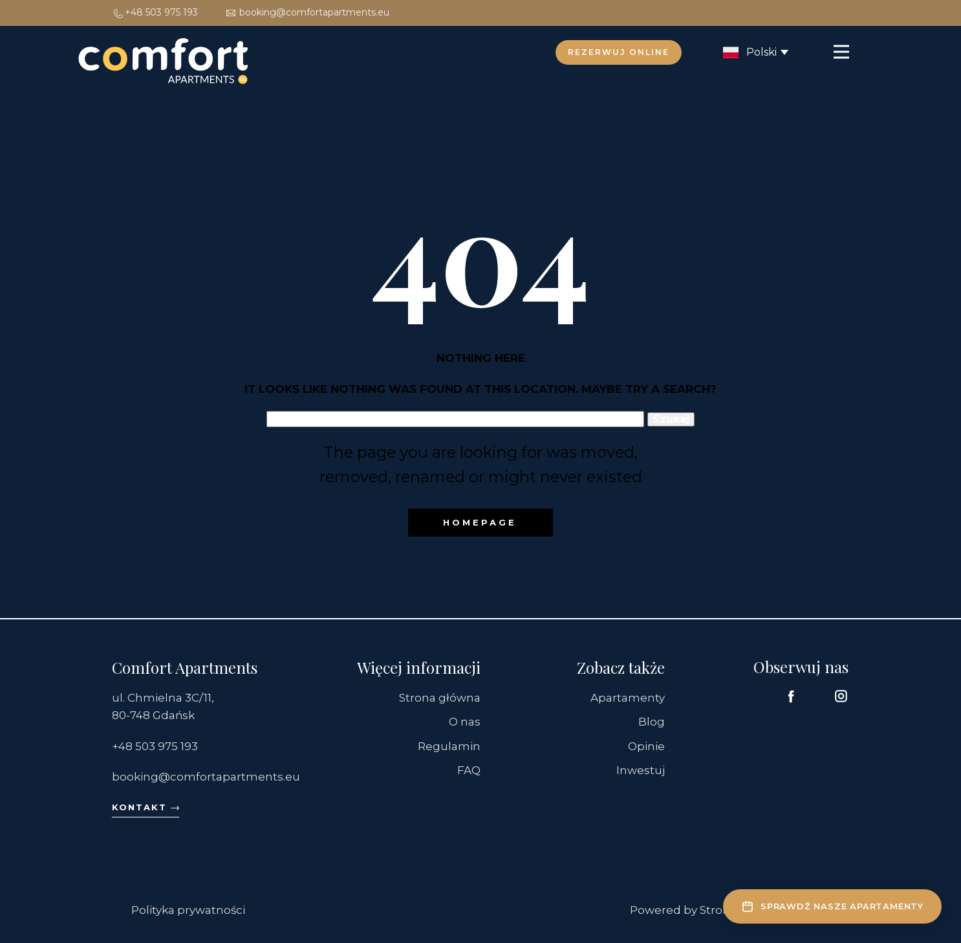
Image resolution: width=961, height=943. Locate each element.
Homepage (480, 522)
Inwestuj (640, 770)
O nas (464, 721)
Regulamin (449, 746)
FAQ (468, 770)
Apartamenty (627, 697)
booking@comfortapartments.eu (306, 12)
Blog (651, 721)
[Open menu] (841, 51)
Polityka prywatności (188, 910)
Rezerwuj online (618, 52)
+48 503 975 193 (155, 12)
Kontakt (145, 808)
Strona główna (439, 697)
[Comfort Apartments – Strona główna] (163, 63)
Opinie (646, 746)
